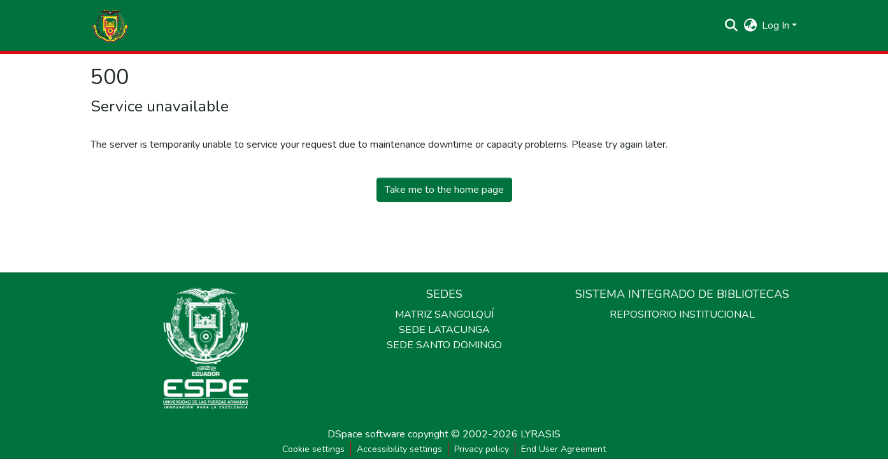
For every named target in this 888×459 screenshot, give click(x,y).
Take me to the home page (444, 190)
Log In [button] (777, 25)
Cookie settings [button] (313, 449)
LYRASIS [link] (540, 434)
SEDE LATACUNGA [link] (444, 330)
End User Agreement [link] (563, 449)
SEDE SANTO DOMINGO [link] (444, 345)
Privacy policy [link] (481, 449)
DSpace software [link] (366, 434)
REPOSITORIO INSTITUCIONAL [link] (682, 314)
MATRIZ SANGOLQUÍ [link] (444, 314)
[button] (110, 25)
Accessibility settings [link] (399, 449)
